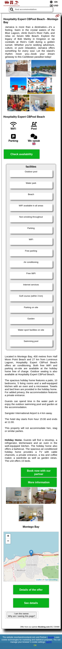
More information (39, 482)
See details (31, 603)
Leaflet (38, 580)
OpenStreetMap (51, 580)
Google (51, 637)
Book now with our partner (39, 472)
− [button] (8, 541)
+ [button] (8, 536)
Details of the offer (30, 589)
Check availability (21, 154)
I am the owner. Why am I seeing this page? (21, 614)
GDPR (49, 642)
